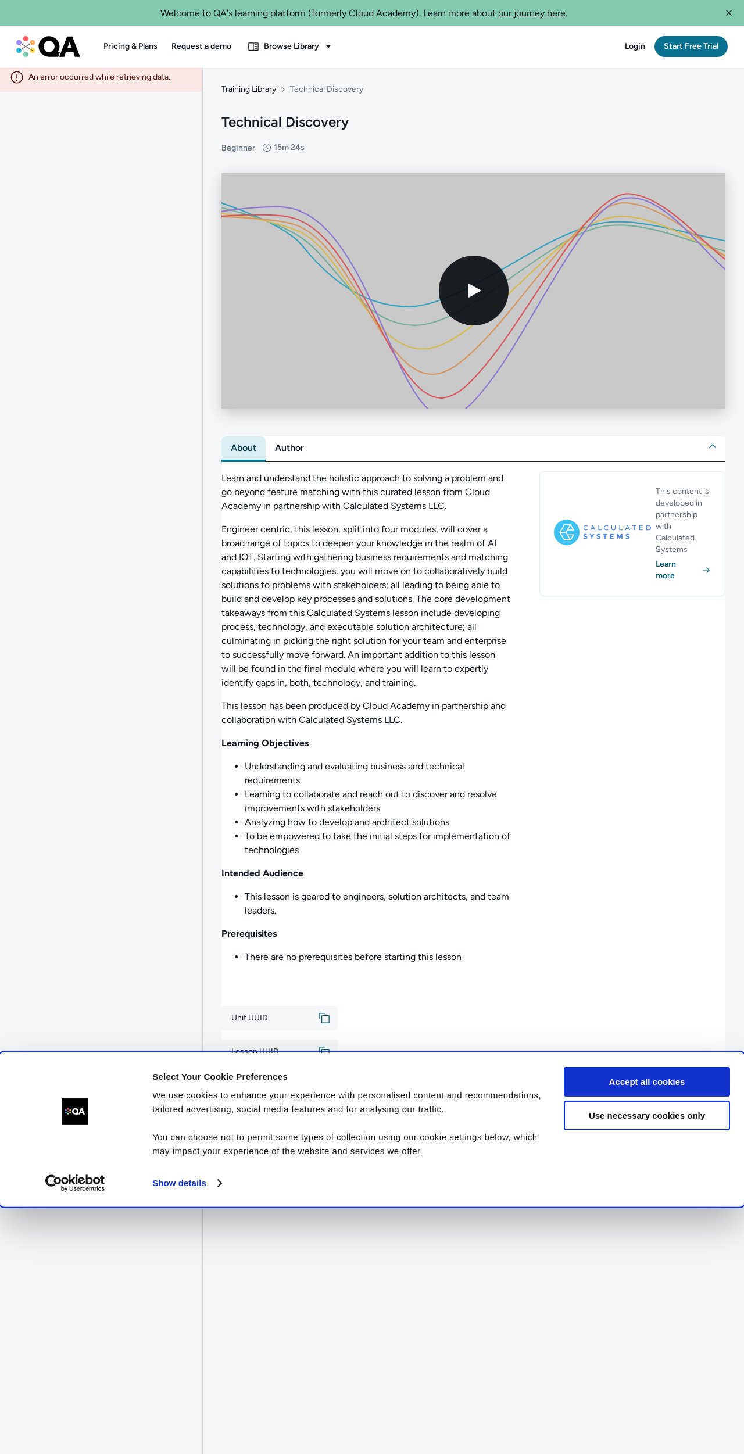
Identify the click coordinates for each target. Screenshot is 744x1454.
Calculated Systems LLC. (350, 724)
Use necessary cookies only (647, 1364)
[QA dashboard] (48, 46)
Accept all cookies (647, 1330)
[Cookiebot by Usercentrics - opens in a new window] (75, 1431)
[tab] (243, 452)
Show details (179, 1431)
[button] (729, 13)
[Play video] (474, 296)
